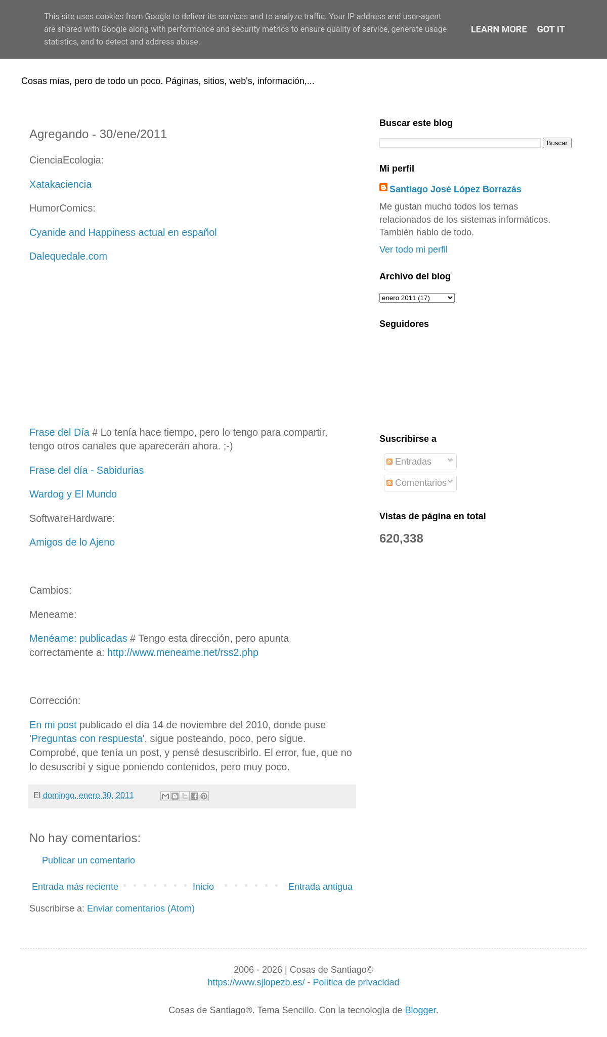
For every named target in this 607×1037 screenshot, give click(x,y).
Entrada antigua (320, 887)
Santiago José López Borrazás (455, 189)
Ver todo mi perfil (413, 249)
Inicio (203, 887)
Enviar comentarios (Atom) (141, 908)
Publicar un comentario (88, 860)
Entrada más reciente (75, 887)
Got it (551, 29)
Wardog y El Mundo (73, 494)
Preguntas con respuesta (87, 738)
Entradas (408, 462)
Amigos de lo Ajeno (72, 542)
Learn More (499, 29)
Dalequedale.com (68, 256)
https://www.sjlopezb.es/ (256, 982)
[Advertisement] (192, 345)
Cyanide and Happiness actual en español (123, 232)
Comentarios (416, 483)
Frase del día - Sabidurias (86, 470)
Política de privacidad (356, 982)
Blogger (420, 1010)
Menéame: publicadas (78, 638)
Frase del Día (59, 432)
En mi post (52, 724)
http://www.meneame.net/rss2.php (182, 652)
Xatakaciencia (60, 184)
